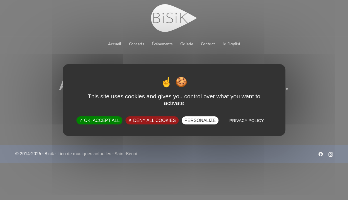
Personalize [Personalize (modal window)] (200, 120)
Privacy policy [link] (246, 120)
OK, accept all (99, 120)
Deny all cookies (152, 120)
